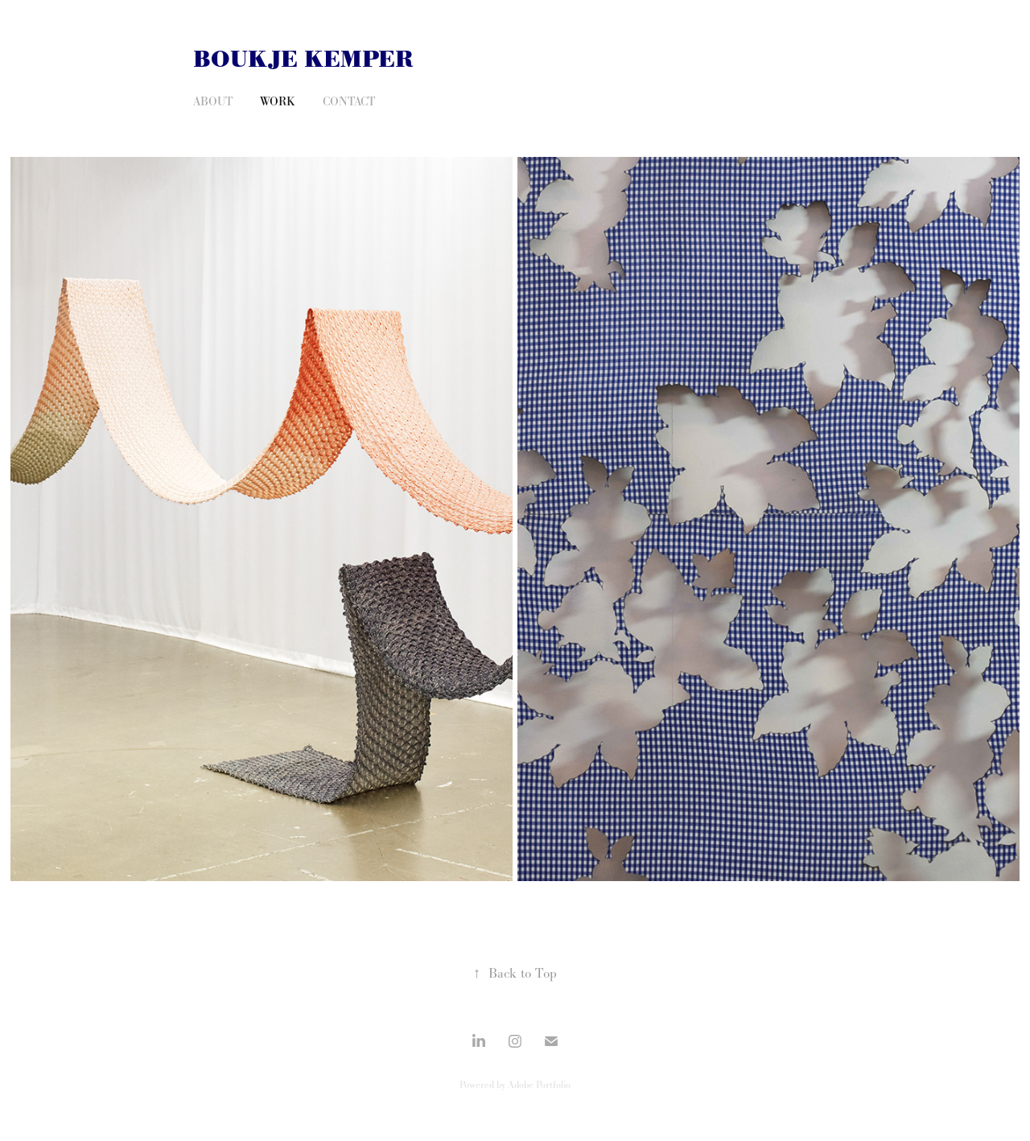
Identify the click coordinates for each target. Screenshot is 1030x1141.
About (213, 101)
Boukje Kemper (303, 60)
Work (277, 101)
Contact (349, 101)
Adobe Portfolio (539, 1084)
